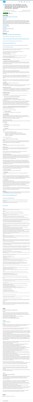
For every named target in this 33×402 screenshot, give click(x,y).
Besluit (12, 13)
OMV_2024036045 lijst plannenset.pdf (9, 396)
